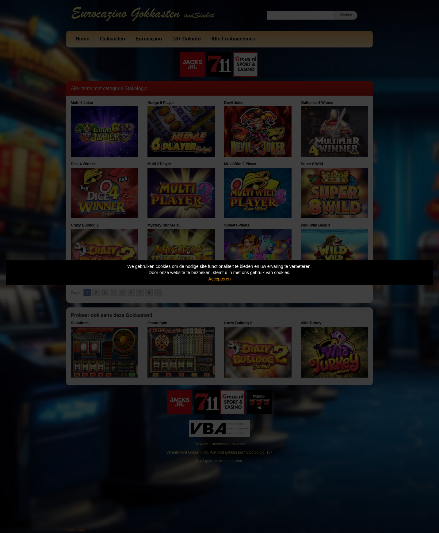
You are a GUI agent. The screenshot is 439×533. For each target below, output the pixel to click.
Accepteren (219, 278)
